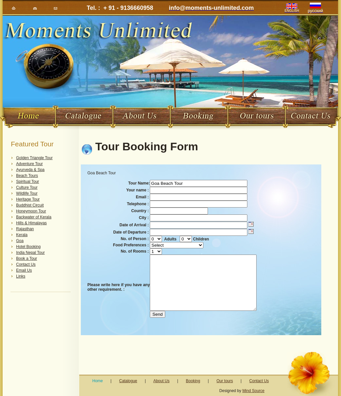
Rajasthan (25, 229)
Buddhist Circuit (30, 205)
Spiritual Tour (27, 181)
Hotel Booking (28, 246)
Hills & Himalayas (31, 223)
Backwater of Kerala (33, 217)
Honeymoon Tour (31, 211)
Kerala (22, 235)
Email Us (24, 270)
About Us (161, 381)
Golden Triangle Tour (34, 158)
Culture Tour (26, 187)
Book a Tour (26, 258)
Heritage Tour (28, 199)
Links (20, 276)
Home (97, 381)
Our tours (224, 381)
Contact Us (25, 264)
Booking (193, 381)
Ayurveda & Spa (30, 169)
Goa (20, 240)
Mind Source (253, 390)
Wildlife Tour (26, 193)
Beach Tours (27, 175)
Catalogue (128, 381)
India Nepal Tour (30, 252)
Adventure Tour (29, 163)
